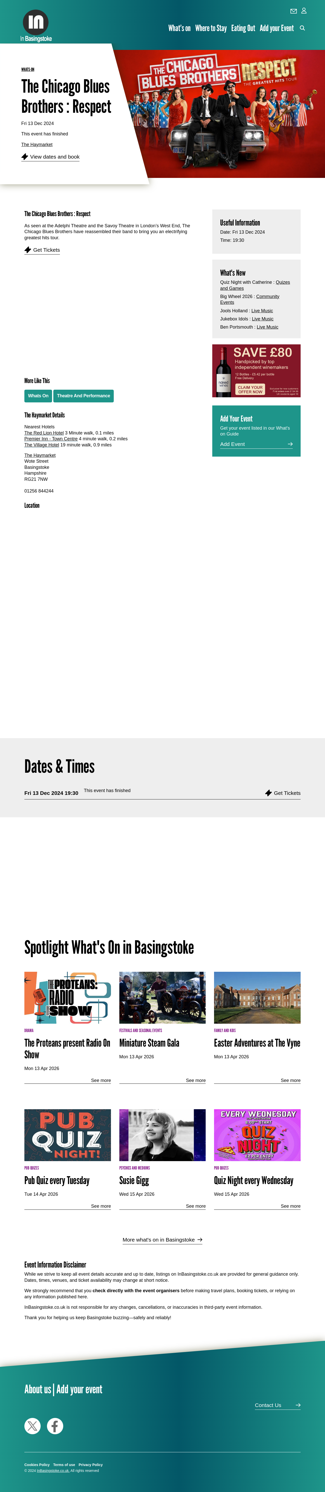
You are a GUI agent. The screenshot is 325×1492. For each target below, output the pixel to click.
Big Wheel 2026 (236, 296)
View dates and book (55, 157)
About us (37, 1389)
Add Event (232, 444)
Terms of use (64, 1465)
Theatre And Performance (83, 395)
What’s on (179, 28)
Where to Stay (211, 28)
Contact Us (268, 1405)
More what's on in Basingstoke (159, 1240)
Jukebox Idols (234, 318)
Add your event (79, 1389)
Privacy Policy (91, 1465)
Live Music (262, 310)
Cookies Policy (37, 1465)
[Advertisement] (110, 665)
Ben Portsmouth (236, 327)
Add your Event (277, 28)
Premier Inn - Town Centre (51, 438)
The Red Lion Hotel (44, 432)
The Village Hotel (41, 444)
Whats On (38, 395)
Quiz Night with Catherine (246, 282)
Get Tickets (46, 250)
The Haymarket (37, 144)
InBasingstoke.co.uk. (53, 1471)
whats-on (27, 69)
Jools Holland (234, 310)
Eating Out (243, 28)
